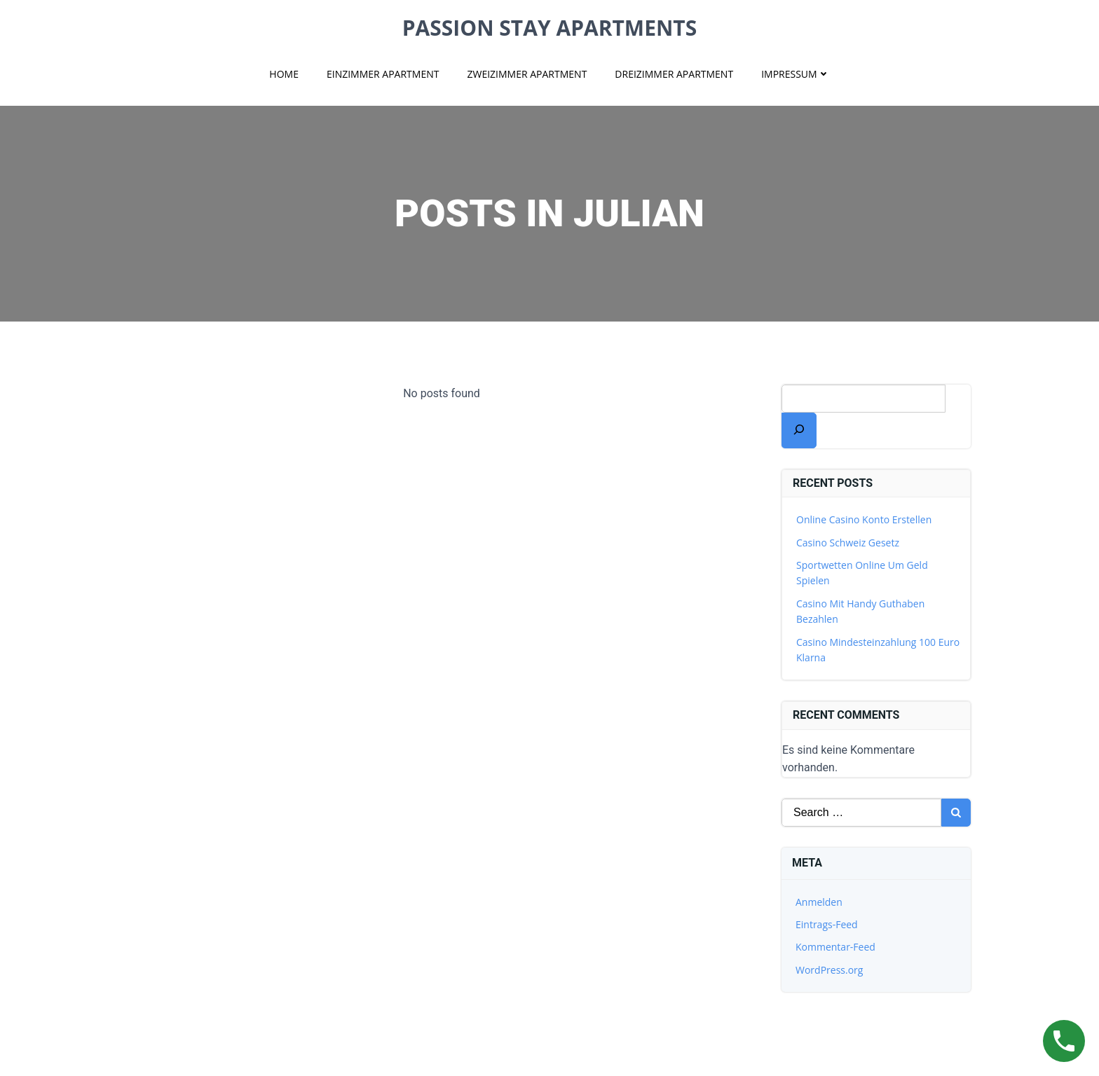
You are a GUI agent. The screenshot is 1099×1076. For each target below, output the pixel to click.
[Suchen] (799, 430)
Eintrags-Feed (827, 924)
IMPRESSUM (795, 74)
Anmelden (819, 902)
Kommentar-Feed (835, 946)
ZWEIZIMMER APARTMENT (527, 74)
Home (284, 74)
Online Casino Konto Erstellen (863, 519)
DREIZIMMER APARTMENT (674, 74)
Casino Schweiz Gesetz (847, 542)
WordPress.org (829, 970)
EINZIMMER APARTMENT (383, 74)
